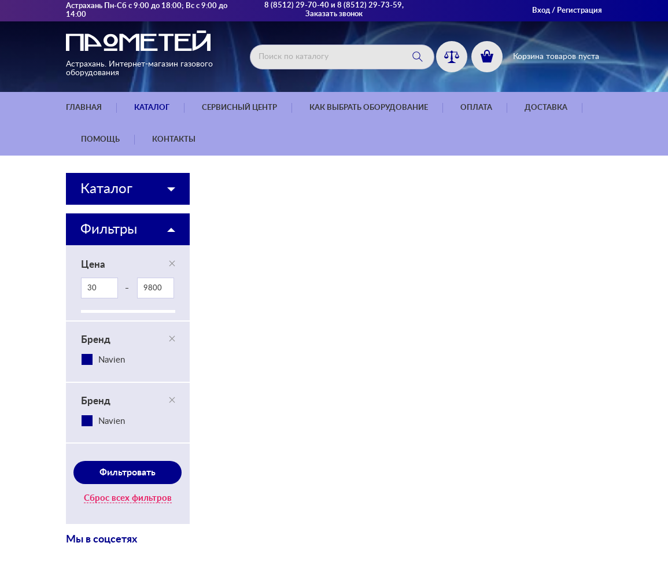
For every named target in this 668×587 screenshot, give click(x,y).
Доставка (546, 108)
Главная (84, 108)
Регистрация (579, 10)
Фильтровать (127, 472)
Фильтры (108, 230)
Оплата (476, 108)
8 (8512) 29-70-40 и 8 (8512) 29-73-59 (333, 5)
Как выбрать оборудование (368, 108)
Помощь (100, 139)
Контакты (173, 139)
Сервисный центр (239, 108)
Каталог (151, 108)
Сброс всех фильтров (128, 498)
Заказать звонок (334, 14)
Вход (541, 10)
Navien (111, 360)
